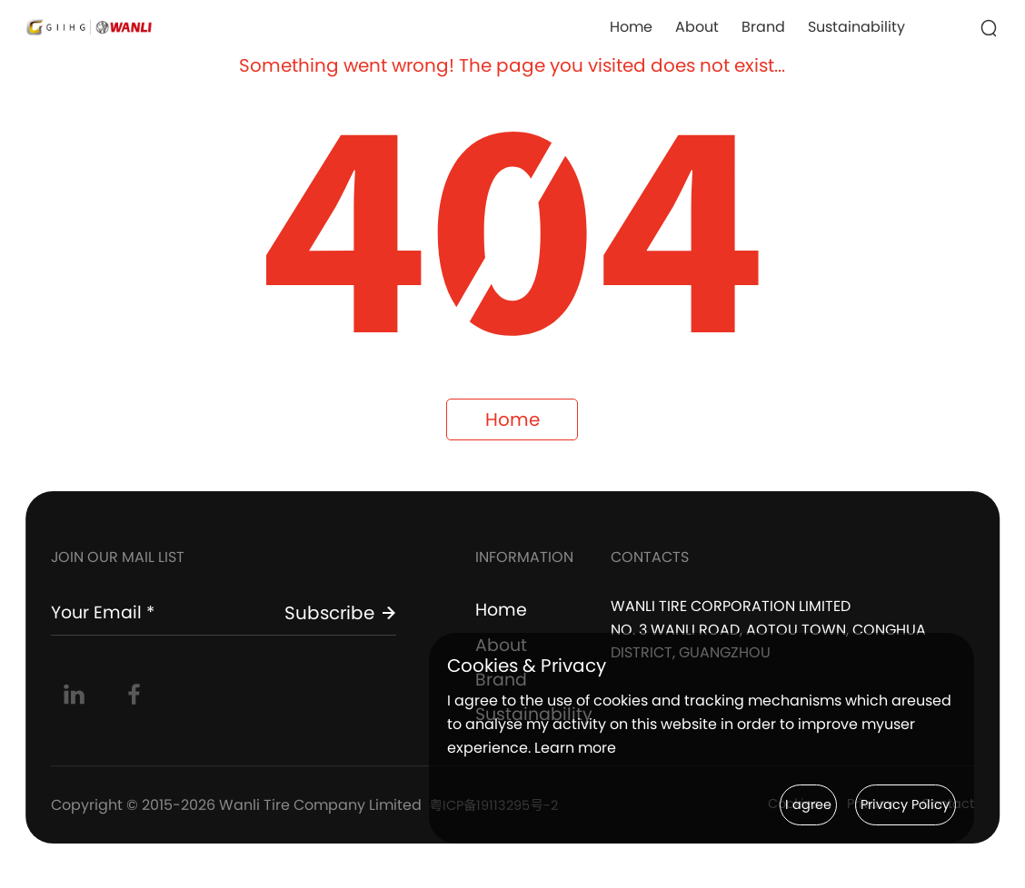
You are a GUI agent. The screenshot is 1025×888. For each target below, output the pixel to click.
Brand (763, 26)
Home (631, 26)
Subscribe (340, 621)
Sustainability (856, 26)
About (697, 26)
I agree (749, 804)
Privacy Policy (885, 804)
